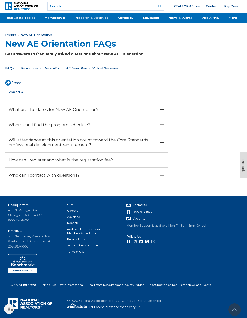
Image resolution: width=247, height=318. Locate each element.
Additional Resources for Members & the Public (83, 231)
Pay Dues (231, 6)
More (233, 18)
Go (160, 6)
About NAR (210, 18)
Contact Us (140, 204)
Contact (212, 6)
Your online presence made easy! (114, 307)
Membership (54, 18)
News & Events (180, 18)
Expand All (16, 92)
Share (13, 83)
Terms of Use (75, 251)
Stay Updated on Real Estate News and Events (180, 284)
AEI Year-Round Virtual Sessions (92, 68)
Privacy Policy (76, 239)
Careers (72, 210)
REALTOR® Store (187, 6)
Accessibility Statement (83, 245)
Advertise (73, 216)
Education (151, 18)
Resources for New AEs (40, 68)
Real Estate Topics (20, 18)
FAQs (9, 68)
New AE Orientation (36, 35)
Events (10, 35)
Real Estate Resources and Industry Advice (116, 284)
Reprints (72, 223)
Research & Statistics (91, 18)
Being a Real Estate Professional (61, 284)
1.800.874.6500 (142, 211)
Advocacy (125, 18)
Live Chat (139, 218)
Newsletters (75, 204)
